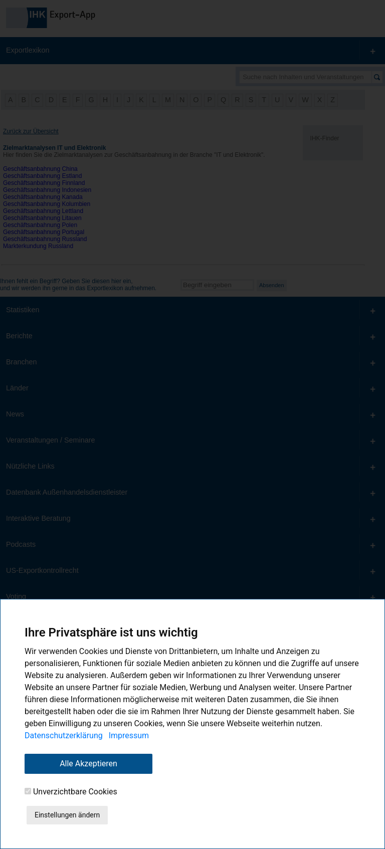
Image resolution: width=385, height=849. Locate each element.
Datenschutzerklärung (64, 735)
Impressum (129, 735)
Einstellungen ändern (67, 815)
